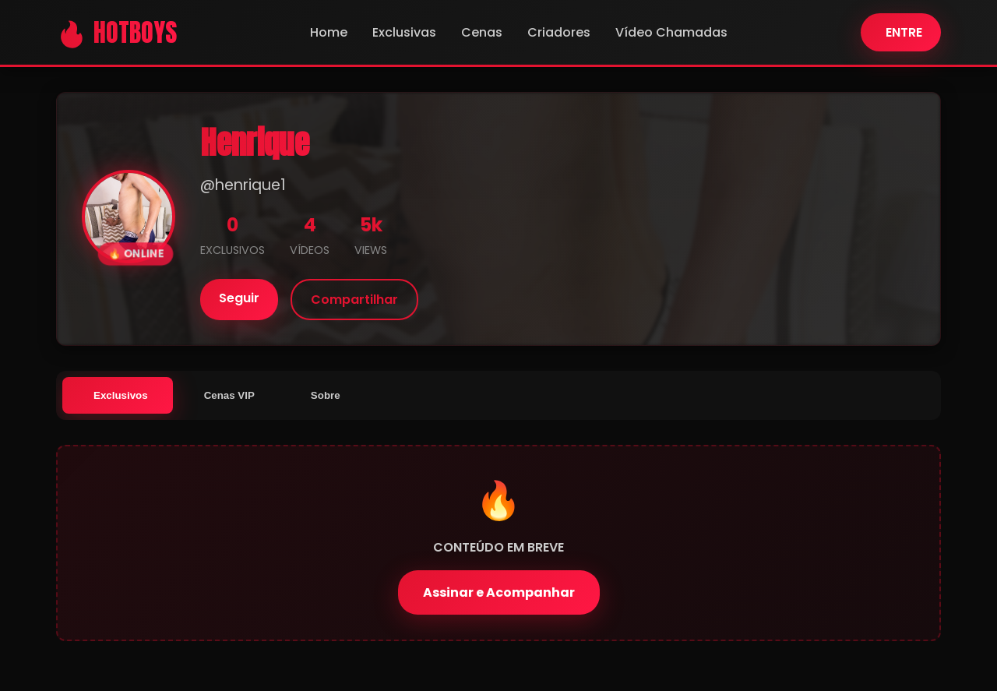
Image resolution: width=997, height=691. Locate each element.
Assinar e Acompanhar (499, 592)
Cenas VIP (229, 395)
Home (328, 32)
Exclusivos (120, 395)
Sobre (325, 395)
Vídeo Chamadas (671, 32)
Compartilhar (354, 299)
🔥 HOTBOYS (116, 32)
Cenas (481, 32)
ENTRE (904, 32)
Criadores (558, 32)
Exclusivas (404, 32)
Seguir (239, 298)
